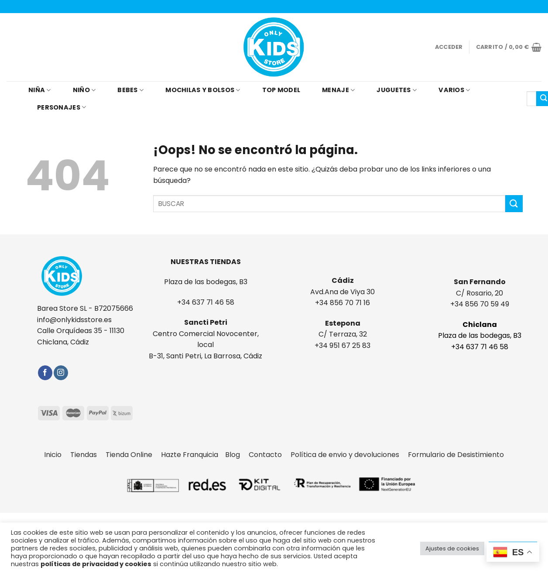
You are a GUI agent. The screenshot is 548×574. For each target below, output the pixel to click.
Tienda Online (133, 455)
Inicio (57, 455)
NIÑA (39, 90)
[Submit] (514, 203)
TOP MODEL (281, 90)
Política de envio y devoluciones (349, 455)
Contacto (270, 455)
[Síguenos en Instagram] (61, 372)
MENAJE (338, 90)
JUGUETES (397, 90)
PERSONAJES (61, 107)
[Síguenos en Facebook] (45, 372)
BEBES (130, 90)
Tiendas (88, 455)
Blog (237, 455)
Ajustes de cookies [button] (452, 548)
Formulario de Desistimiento (456, 455)
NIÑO (84, 90)
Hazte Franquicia (189, 455)
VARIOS (454, 90)
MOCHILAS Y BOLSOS (202, 90)
